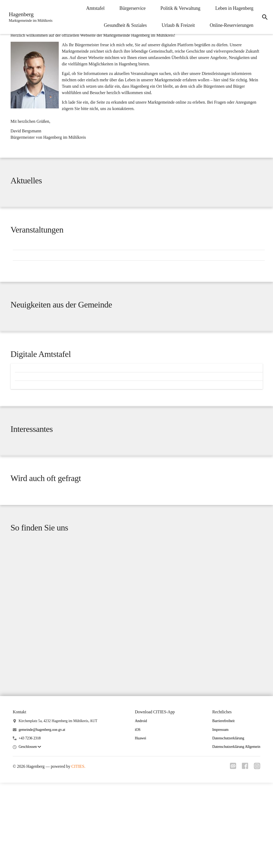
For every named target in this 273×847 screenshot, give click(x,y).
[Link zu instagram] (257, 832)
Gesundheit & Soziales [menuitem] (123, 25)
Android (141, 785)
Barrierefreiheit (223, 785)
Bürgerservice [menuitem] (131, 8)
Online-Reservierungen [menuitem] (230, 25)
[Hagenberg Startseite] (29, 17)
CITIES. (78, 830)
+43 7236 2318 (30, 802)
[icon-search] (264, 17)
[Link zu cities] (231, 832)
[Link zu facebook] (244, 832)
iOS (137, 794)
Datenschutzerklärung (228, 802)
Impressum (220, 794)
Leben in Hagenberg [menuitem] (233, 8)
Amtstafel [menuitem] (94, 8)
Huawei (140, 802)
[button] (30, 811)
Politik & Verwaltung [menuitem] (179, 8)
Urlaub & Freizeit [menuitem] (176, 25)
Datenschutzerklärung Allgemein (236, 811)
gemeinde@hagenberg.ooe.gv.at (42, 794)
